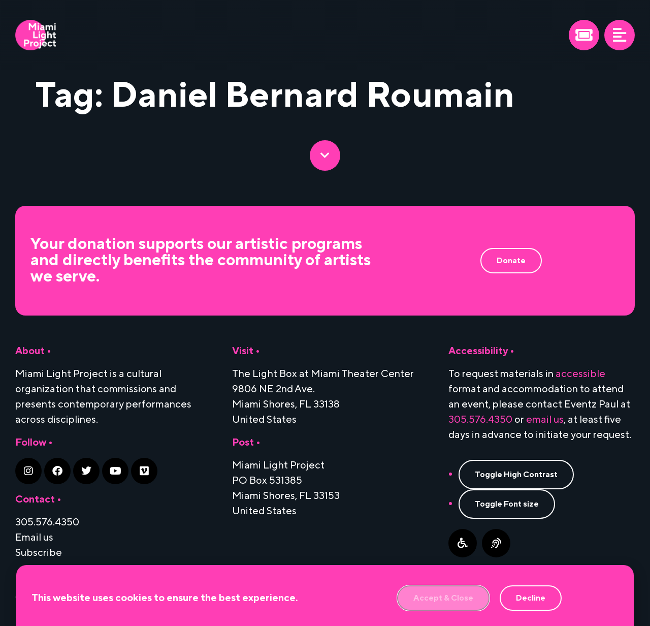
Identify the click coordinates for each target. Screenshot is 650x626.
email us (545, 419)
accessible (580, 374)
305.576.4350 (480, 419)
